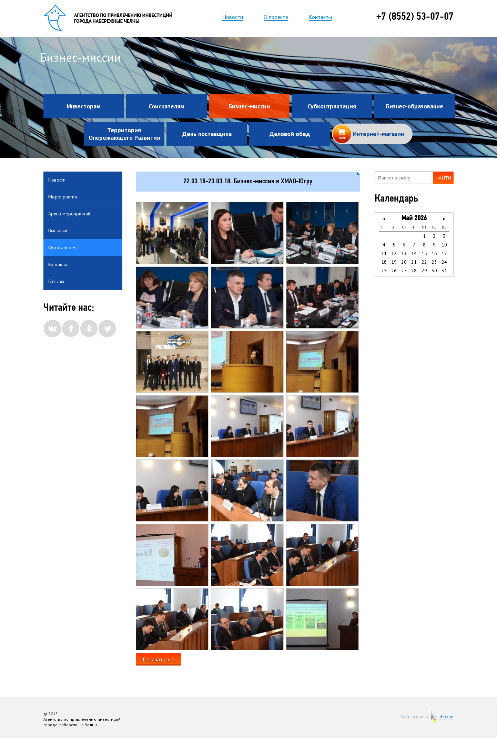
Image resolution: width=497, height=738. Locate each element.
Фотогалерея (62, 247)
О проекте (276, 16)
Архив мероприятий (69, 214)
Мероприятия (62, 197)
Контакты (320, 16)
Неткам (446, 716)
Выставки (57, 230)
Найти (443, 178)
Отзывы (56, 281)
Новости (232, 16)
